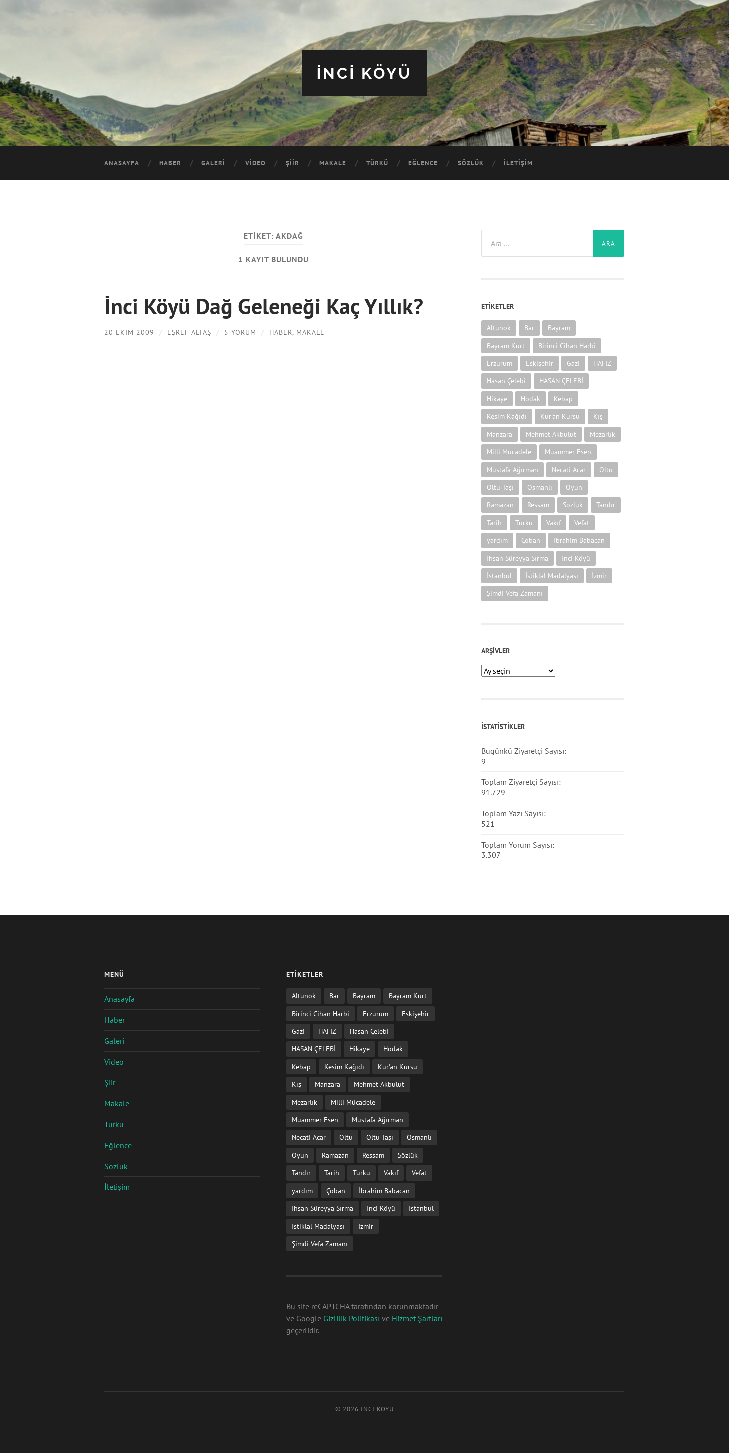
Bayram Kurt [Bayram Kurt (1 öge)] (506, 345)
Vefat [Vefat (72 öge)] (582, 522)
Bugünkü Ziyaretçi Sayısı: (525, 750)
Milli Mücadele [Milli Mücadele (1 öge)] (509, 451)
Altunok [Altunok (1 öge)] (499, 327)
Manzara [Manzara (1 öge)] (499, 433)
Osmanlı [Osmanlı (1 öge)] (540, 486)
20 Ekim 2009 (129, 331)
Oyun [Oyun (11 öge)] (574, 486)
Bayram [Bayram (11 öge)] (559, 327)
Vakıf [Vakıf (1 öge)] (553, 522)
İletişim (518, 163)
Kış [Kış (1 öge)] (598, 416)
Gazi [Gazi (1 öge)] (573, 362)
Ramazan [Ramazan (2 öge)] (500, 504)
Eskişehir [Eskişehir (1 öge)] (540, 362)
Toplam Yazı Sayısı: (515, 813)
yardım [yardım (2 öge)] (497, 539)
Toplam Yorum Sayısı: (519, 844)
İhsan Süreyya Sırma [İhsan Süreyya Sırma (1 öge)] (517, 557)
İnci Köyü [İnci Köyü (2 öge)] (576, 557)
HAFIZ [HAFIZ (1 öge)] (603, 362)
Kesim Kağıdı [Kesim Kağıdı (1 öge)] (507, 416)
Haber (171, 163)
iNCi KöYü (365, 73)
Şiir (293, 163)
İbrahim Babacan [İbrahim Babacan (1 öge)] (579, 539)
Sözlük (471, 163)
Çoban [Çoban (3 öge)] (531, 539)
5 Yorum (240, 331)
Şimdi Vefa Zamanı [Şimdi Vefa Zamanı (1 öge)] (515, 593)
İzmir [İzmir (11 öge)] (599, 575)
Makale (333, 163)
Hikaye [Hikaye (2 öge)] (497, 398)
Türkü (377, 163)
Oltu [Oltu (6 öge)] (606, 469)
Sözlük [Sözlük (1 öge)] (573, 504)
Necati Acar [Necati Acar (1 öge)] (569, 469)
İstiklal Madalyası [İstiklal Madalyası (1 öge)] (552, 575)
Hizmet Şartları (417, 1318)
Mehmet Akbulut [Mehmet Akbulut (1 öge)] (551, 433)
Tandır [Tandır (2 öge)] (606, 504)
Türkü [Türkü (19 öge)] (524, 522)
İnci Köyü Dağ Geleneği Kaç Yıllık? (266, 305)
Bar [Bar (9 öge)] (529, 327)
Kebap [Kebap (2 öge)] (563, 398)
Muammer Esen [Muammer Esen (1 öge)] (568, 451)
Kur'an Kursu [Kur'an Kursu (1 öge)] (560, 416)
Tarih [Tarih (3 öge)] (494, 522)
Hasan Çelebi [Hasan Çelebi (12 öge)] (506, 380)
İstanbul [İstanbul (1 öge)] (499, 575)
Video (256, 163)
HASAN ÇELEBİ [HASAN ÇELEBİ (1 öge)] (562, 380)
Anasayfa (122, 163)
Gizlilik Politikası (352, 1318)
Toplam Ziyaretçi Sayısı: (522, 782)
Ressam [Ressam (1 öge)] (539, 504)
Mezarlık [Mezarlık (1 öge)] (603, 433)
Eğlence (423, 163)
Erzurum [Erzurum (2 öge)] (499, 362)
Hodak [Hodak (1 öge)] (530, 398)
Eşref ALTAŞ (190, 331)
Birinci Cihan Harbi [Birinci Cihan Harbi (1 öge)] (567, 345)
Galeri (214, 163)
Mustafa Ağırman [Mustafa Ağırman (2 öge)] (512, 469)
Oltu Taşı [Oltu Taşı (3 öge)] (500, 486)
